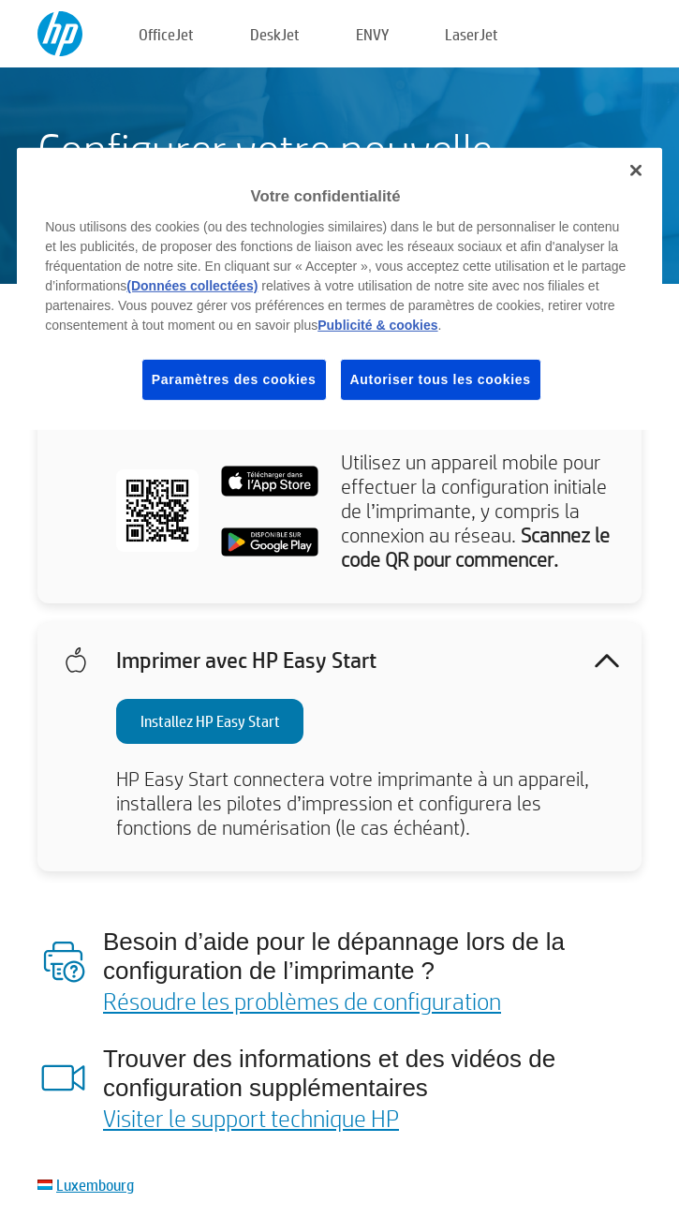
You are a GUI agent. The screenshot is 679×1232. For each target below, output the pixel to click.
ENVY (372, 34)
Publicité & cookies (377, 325)
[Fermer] (636, 170)
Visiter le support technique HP (251, 1118)
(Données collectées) (192, 285)
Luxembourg (95, 1184)
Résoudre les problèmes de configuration (302, 1001)
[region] (339, 289)
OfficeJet (166, 34)
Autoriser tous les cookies (440, 379)
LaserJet (471, 34)
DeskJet (275, 34)
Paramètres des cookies (234, 379)
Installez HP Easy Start (210, 721)
